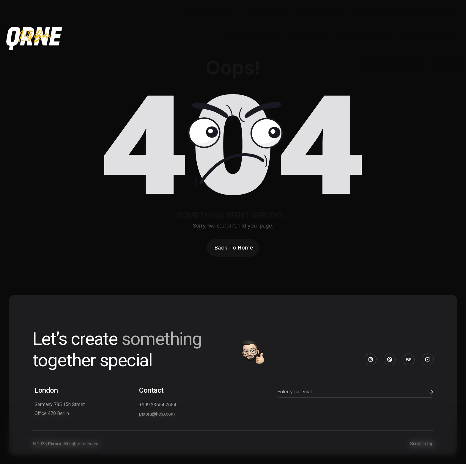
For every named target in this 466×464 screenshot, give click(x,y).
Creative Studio (320, 13)
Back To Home (234, 247)
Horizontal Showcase (393, 64)
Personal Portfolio (250, 38)
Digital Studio (308, 38)
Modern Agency (374, 13)
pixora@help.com (157, 414)
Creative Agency (429, 13)
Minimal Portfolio (362, 38)
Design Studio (268, 13)
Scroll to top (422, 443)
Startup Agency (212, 13)
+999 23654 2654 (157, 405)
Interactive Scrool (425, 38)
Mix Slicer (448, 64)
